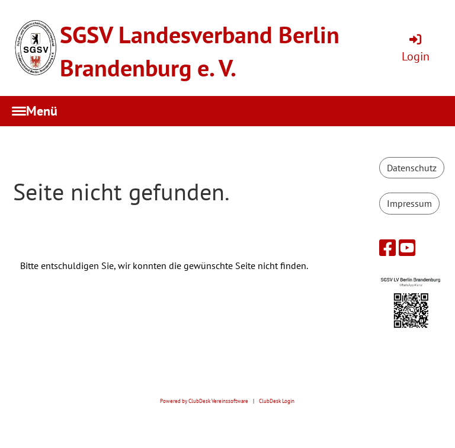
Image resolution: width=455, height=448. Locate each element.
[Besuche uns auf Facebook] (387, 247)
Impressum (409, 203)
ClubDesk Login (276, 401)
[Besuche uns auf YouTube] (407, 247)
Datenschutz (412, 168)
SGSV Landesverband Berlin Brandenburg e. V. (199, 51)
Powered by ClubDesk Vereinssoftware (204, 401)
